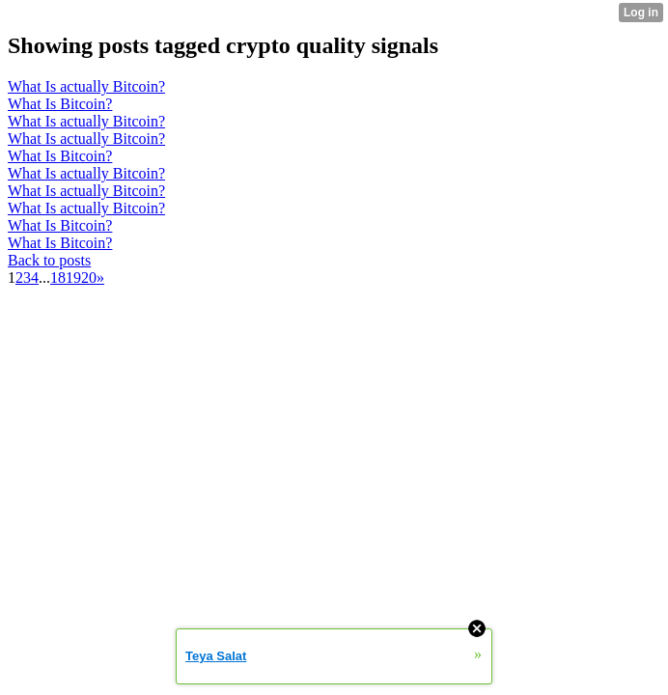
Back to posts (49, 260)
